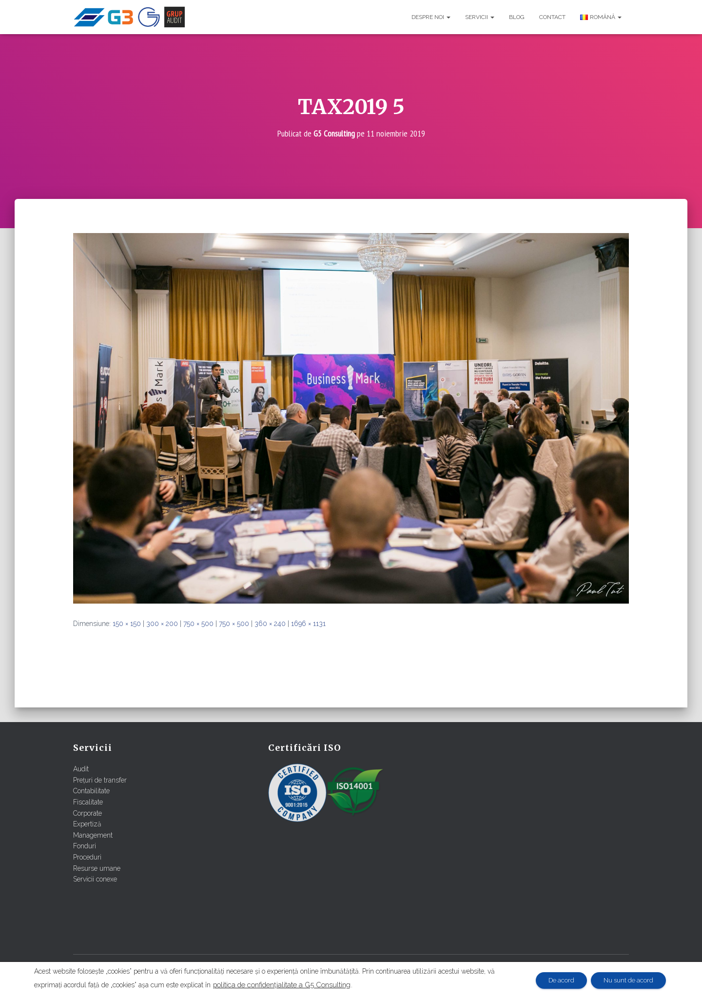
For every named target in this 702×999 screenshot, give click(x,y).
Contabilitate (91, 791)
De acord (552, 980)
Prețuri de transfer (100, 780)
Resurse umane (96, 868)
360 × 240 (270, 623)
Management (93, 835)
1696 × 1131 (308, 623)
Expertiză (87, 824)
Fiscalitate (88, 802)
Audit (81, 769)
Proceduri (87, 857)
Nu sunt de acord (625, 980)
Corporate (87, 813)
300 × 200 (162, 623)
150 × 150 (127, 623)
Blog (517, 17)
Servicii (479, 17)
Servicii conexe (95, 879)
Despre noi (430, 17)
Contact (552, 17)
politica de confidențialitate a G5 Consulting (282, 984)
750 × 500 (198, 623)
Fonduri (84, 846)
